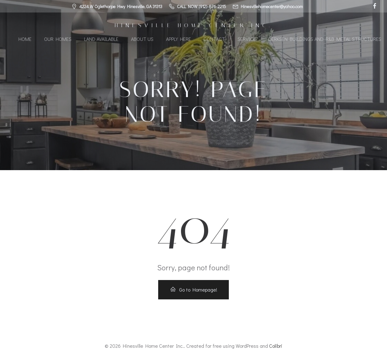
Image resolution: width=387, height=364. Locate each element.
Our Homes (58, 39)
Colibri (275, 345)
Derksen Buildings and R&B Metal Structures (324, 39)
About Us (142, 39)
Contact (214, 39)
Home (25, 39)
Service (247, 39)
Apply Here (178, 39)
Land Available (101, 39)
